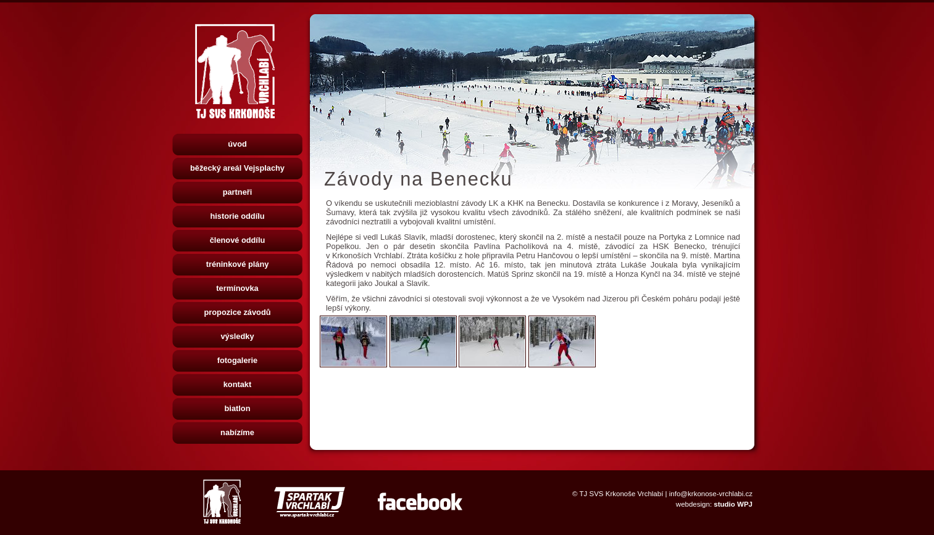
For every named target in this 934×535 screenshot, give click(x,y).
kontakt (237, 384)
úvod (237, 144)
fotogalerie (237, 360)
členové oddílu (237, 240)
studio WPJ (733, 504)
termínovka (237, 288)
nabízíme (237, 432)
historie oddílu (237, 216)
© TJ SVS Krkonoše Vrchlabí (617, 493)
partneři (237, 192)
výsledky (237, 336)
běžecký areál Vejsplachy (237, 168)
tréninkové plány (237, 264)
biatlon (238, 408)
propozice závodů (237, 312)
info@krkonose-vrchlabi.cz (711, 493)
